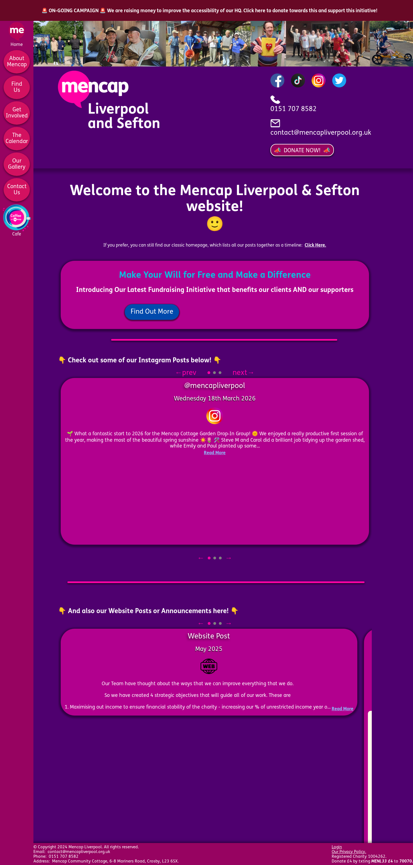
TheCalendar (17, 138)
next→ (239, 373)
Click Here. (315, 245)
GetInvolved (17, 113)
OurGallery (16, 164)
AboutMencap (17, 62)
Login (337, 847)
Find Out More (152, 312)
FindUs (16, 87)
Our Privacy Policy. (349, 852)
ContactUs (16, 190)
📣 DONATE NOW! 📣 (302, 151)
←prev (190, 373)
